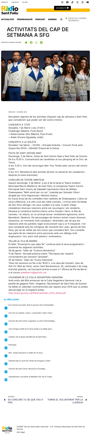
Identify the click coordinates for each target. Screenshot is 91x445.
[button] (61, 19)
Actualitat (7, 19)
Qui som (25, 2)
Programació (24, 19)
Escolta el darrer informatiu (78, 19)
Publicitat (15, 2)
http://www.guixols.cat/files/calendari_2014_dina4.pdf (37, 293)
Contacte (4, 2)
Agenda (52, 19)
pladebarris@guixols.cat (34, 272)
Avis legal (21, 432)
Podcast (40, 19)
